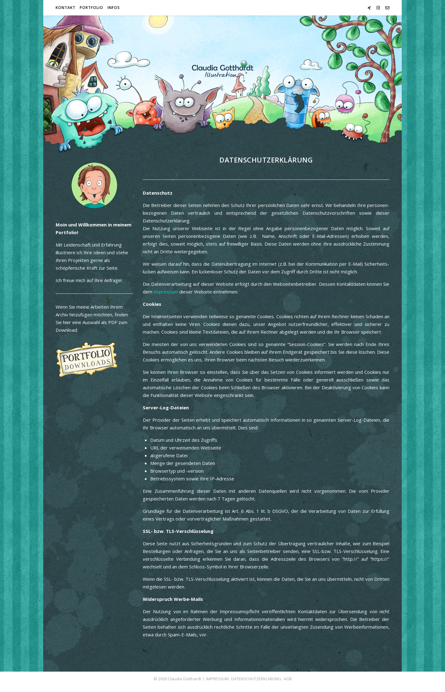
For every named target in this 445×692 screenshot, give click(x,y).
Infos (114, 7)
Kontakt (65, 7)
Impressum (166, 292)
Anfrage (112, 280)
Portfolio (91, 7)
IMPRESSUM (217, 678)
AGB (288, 678)
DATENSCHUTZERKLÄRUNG (256, 678)
